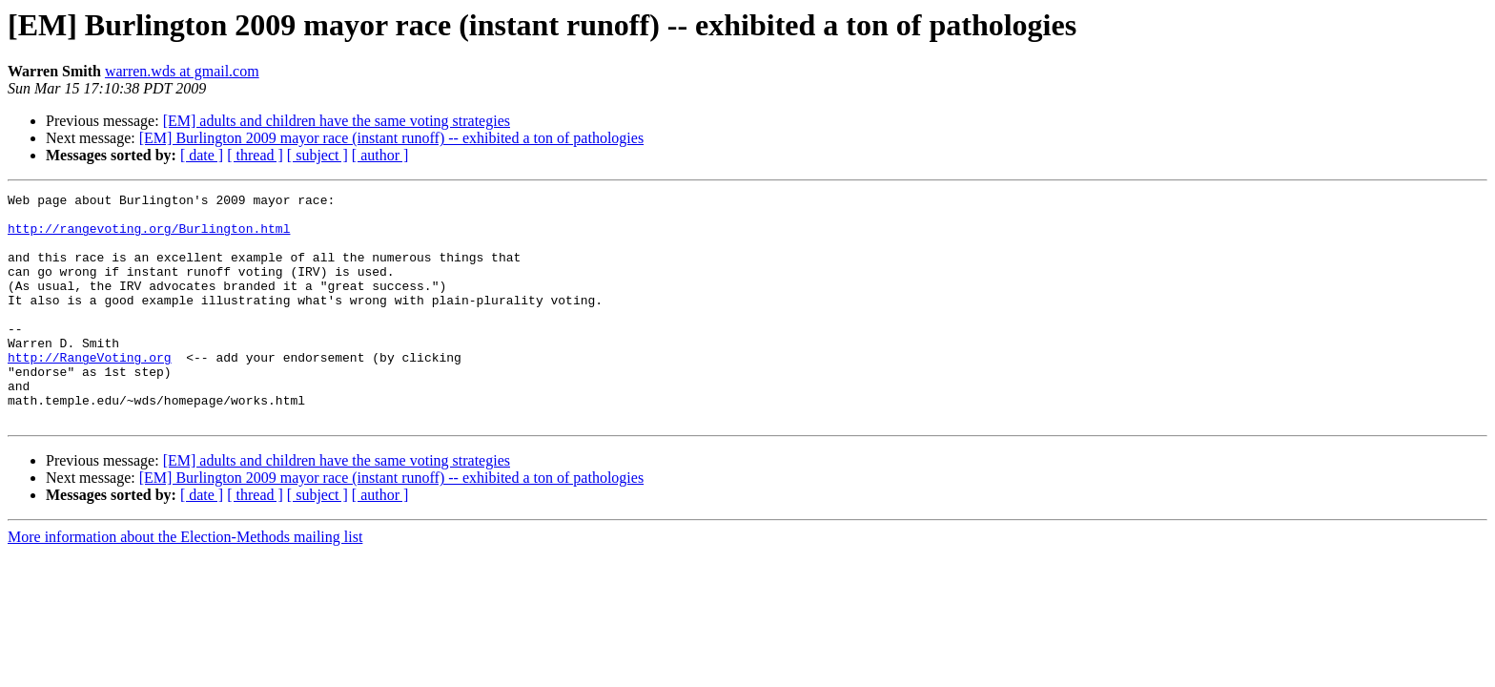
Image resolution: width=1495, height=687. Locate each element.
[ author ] (380, 155)
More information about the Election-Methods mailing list (185, 582)
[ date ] (201, 155)
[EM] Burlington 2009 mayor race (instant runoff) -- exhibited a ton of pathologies (391, 138)
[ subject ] (317, 155)
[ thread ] (255, 155)
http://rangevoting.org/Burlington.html (149, 236)
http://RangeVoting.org (90, 391)
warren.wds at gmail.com (182, 71)
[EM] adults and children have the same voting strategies (336, 121)
